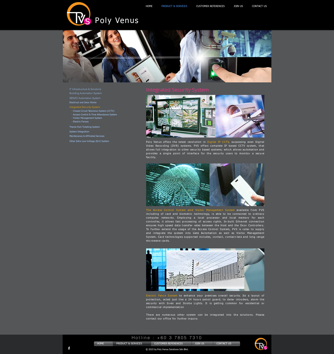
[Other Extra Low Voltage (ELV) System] (98, 141)
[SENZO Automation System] (91, 98)
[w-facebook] (69, 348)
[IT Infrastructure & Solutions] (97, 89)
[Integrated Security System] (93, 107)
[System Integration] (90, 132)
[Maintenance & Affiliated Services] (94, 136)
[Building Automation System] (91, 93)
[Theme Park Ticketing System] (91, 127)
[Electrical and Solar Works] (87, 102)
